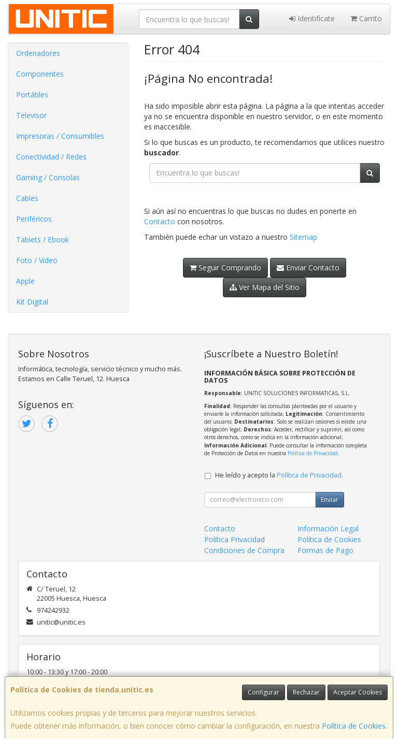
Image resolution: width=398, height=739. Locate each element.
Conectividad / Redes (51, 157)
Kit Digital (32, 302)
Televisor (31, 115)
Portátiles (32, 94)
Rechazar (306, 692)
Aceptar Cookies (357, 692)
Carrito (366, 18)
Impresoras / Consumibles (60, 136)
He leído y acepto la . (279, 475)
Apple (25, 281)
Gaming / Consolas (48, 177)
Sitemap (303, 237)
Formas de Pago (325, 550)
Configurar (263, 692)
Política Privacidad (234, 539)
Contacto (159, 221)
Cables (27, 198)
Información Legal (328, 528)
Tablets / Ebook (42, 239)
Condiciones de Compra (244, 550)
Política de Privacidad (313, 453)
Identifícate (312, 18)
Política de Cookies (354, 726)
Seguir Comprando (225, 267)
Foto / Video (37, 260)
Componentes (40, 74)
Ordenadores (38, 53)
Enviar (329, 499)
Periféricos (34, 219)
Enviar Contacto (308, 267)
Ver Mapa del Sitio (265, 287)
